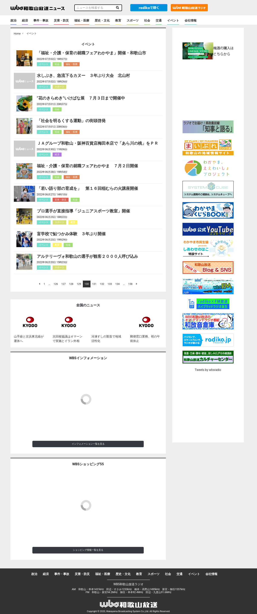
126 (56, 283)
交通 (159, 20)
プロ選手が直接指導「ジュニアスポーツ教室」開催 (83, 211)
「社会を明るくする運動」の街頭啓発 (71, 120)
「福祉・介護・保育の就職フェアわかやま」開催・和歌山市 (91, 52)
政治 (13, 20)
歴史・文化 (102, 20)
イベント (173, 20)
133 (110, 283)
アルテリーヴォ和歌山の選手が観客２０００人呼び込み (87, 256)
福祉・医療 (81, 20)
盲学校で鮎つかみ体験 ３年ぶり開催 (71, 233)
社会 (147, 20)
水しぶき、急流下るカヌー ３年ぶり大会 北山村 (83, 75)
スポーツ (133, 20)
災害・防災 (61, 20)
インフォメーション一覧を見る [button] (88, 443)
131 (94, 283)
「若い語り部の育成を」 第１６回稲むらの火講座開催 (87, 188)
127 (63, 283)
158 (130, 283)
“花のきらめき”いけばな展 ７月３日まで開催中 (81, 98)
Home (17, 33)
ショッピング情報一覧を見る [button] (88, 550)
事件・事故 (40, 20)
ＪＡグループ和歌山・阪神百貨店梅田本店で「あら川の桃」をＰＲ (97, 143)
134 (117, 283)
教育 (118, 20)
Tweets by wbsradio (208, 370)
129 (79, 283)
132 (102, 283)
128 (71, 283)
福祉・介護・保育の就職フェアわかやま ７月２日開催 (87, 165)
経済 (25, 20)
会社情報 (191, 20)
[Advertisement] (208, 89)
